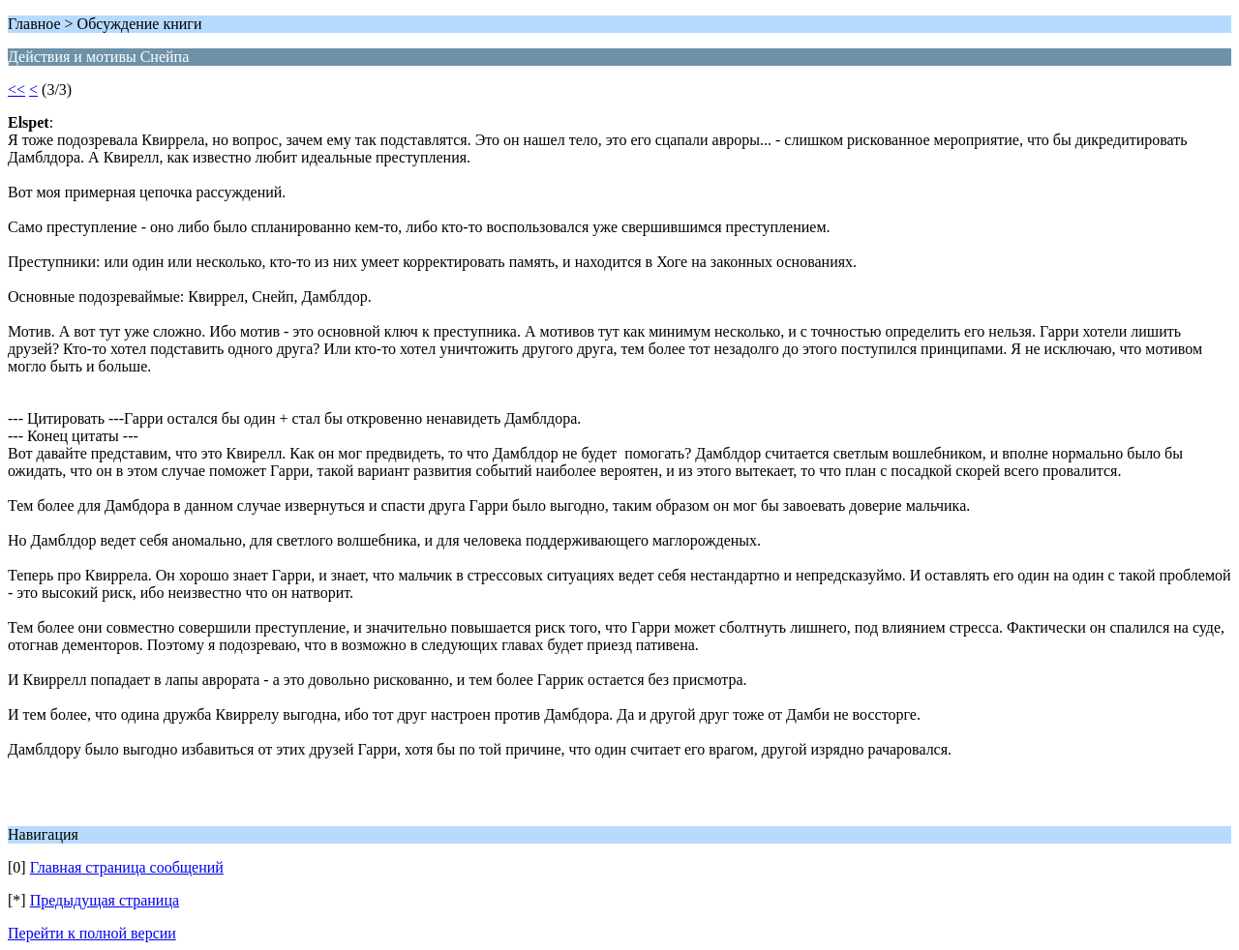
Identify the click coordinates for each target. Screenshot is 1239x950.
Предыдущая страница (104, 900)
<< (16, 89)
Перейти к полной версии (92, 933)
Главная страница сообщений (127, 867)
